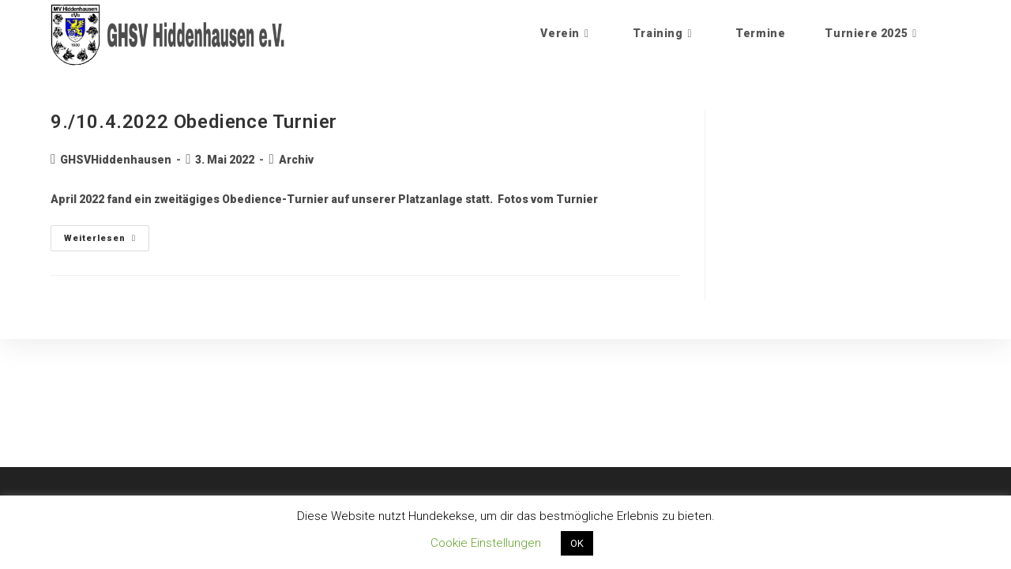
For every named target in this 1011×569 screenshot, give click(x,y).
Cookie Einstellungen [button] (485, 543)
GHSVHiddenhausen (115, 159)
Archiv (296, 159)
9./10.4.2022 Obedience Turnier (194, 122)
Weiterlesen (106, 234)
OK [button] (577, 543)
